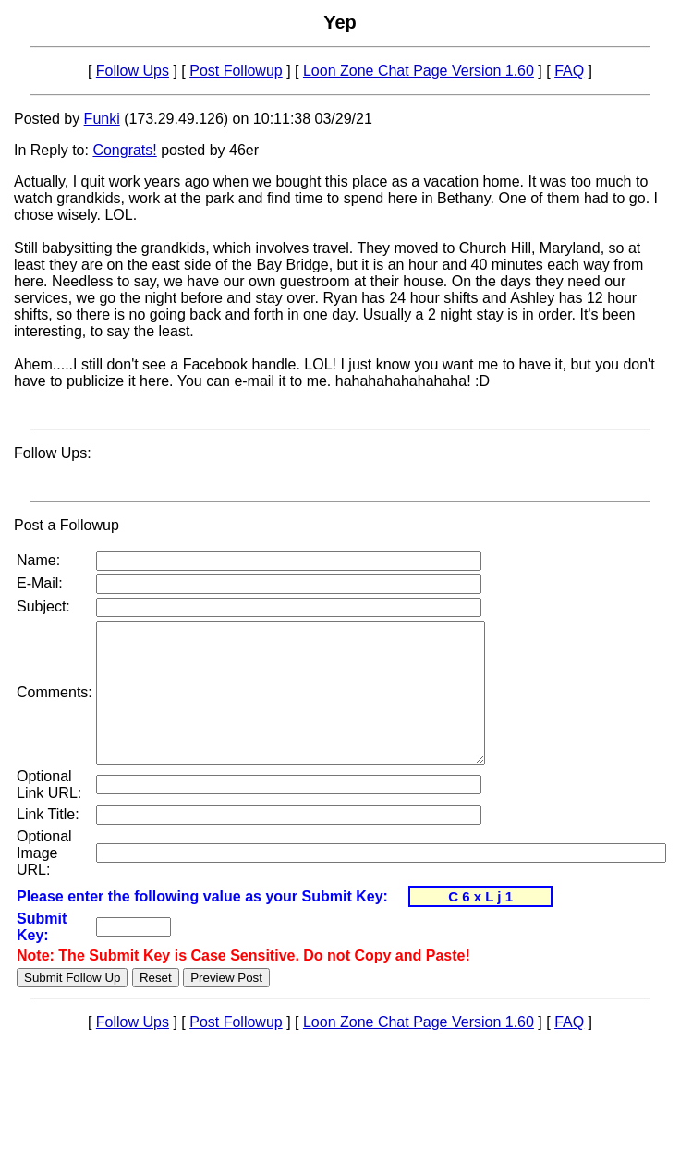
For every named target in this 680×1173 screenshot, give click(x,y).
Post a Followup (66, 525)
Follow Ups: (52, 453)
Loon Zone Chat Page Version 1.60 (418, 71)
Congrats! (124, 150)
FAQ (569, 71)
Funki (102, 119)
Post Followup (236, 71)
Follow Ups (132, 71)
